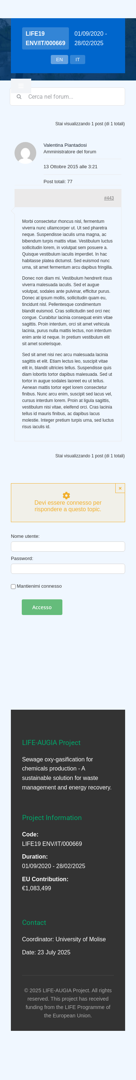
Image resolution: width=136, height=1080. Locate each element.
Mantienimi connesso (39, 586)
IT (77, 59)
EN (59, 59)
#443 (109, 198)
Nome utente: (25, 536)
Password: (22, 558)
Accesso (42, 607)
